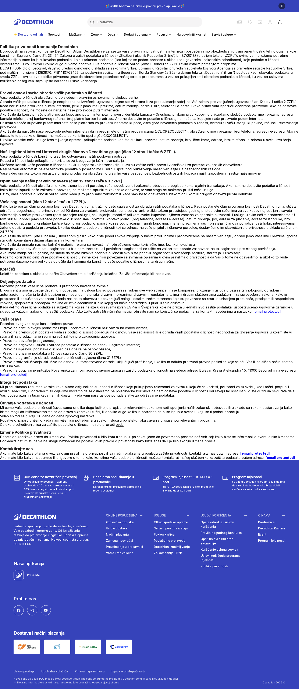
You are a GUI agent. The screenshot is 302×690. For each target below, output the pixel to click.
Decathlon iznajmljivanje (172, 546)
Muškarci (77, 34)
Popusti (164, 34)
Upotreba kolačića (54, 671)
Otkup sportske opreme (171, 522)
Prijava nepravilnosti (90, 671)
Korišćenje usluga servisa (219, 549)
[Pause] (281, 6)
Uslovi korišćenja (216, 515)
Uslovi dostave (117, 528)
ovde (166, 274)
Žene (96, 34)
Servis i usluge (224, 34)
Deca (113, 34)
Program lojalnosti (271, 540)
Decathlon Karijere (271, 528)
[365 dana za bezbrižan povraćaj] (45, 486)
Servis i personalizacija (171, 528)
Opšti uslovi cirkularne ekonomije (217, 541)
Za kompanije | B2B (168, 553)
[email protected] (267, 311)
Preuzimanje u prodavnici (124, 546)
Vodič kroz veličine (119, 553)
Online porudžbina (121, 515)
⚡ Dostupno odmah (28, 34)
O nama (264, 515)
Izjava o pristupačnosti (128, 671)
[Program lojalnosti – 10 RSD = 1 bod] (184, 486)
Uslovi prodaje (24, 671)
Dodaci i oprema (138, 34)
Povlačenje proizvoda (169, 540)
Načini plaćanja (117, 534)
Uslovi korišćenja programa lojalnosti (220, 558)
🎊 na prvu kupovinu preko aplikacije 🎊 (145, 6)
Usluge (160, 515)
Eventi (262, 534)
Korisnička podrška (120, 522)
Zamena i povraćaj (119, 540)
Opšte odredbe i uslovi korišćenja (70, 81)
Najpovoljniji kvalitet (191, 34)
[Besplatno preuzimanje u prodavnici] (114, 486)
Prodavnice (266, 522)
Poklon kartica (164, 534)
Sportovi (56, 34)
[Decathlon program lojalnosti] (253, 486)
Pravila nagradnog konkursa (221, 533)
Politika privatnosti (214, 566)
